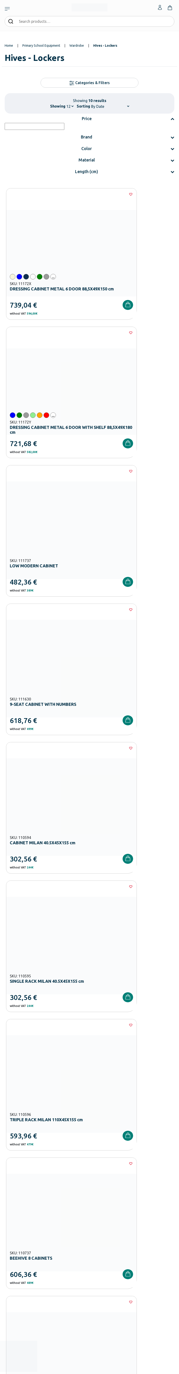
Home (9, 45)
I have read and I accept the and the (89, 1090)
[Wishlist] (79, 194)
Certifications (99, 1188)
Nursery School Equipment (23, 1181)
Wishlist (95, 1255)
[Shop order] (110, 106)
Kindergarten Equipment (21, 1188)
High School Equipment (20, 1203)
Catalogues (97, 1196)
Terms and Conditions (95, 1090)
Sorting (83, 106)
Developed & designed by (89, 1368)
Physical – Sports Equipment (24, 1218)
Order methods (15, 1248)
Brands (94, 1203)
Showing (57, 106)
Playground (12, 1211)
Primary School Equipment (41, 45)
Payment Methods (17, 1255)
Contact (95, 1263)
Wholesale (96, 1218)
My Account (97, 1248)
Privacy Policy (142, 1090)
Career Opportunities (104, 1211)
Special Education (17, 1225)
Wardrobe (76, 45)
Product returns (15, 1270)
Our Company (99, 1181)
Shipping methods (17, 1263)
